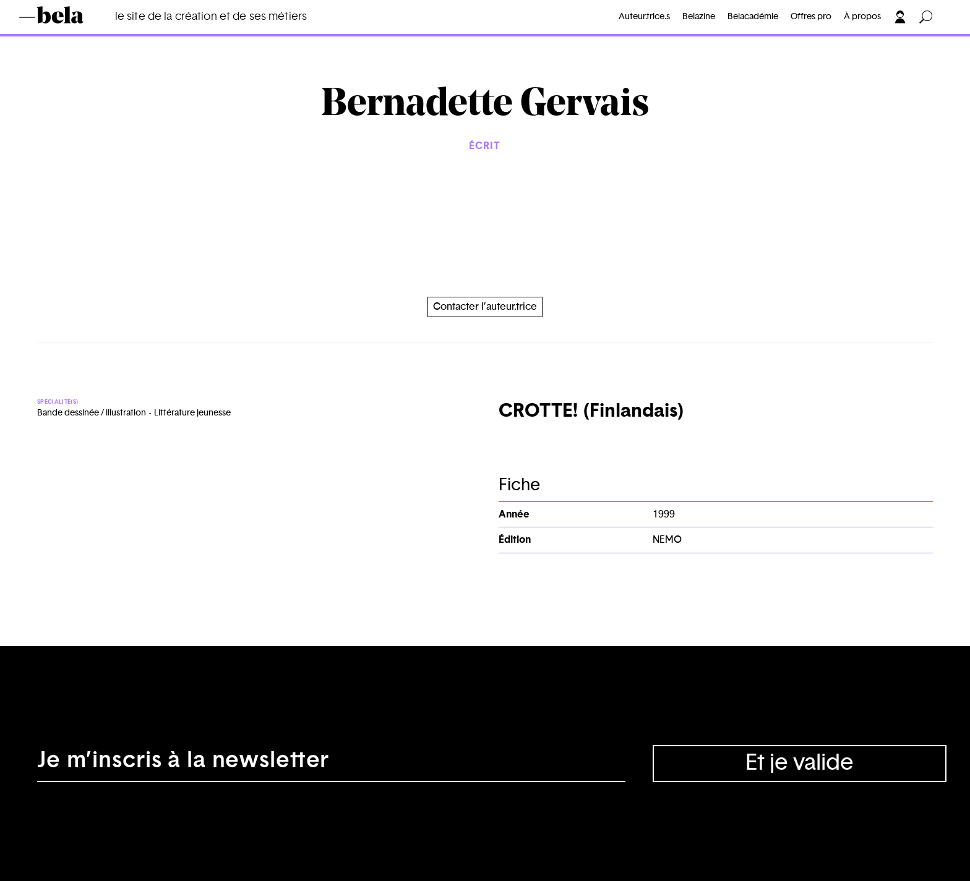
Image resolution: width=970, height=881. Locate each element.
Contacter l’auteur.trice (485, 307)
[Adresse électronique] (331, 763)
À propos (862, 16)
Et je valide (799, 763)
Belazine (698, 16)
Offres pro (811, 16)
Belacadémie (753, 16)
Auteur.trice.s (644, 16)
